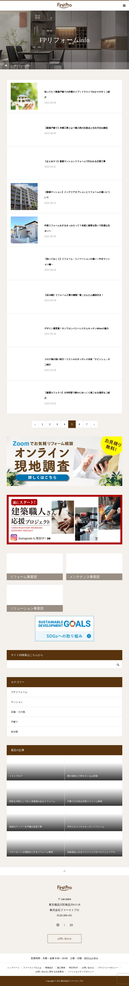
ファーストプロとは (32, 968)
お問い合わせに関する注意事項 (49, 972)
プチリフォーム (19, 692)
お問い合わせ (64, 938)
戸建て (14, 722)
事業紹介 (49, 968)
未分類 (14, 732)
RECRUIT (73, 968)
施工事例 (61, 968)
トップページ (13, 968)
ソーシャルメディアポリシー (81, 972)
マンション (17, 702)
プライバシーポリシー (108, 968)
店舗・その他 (18, 712)
